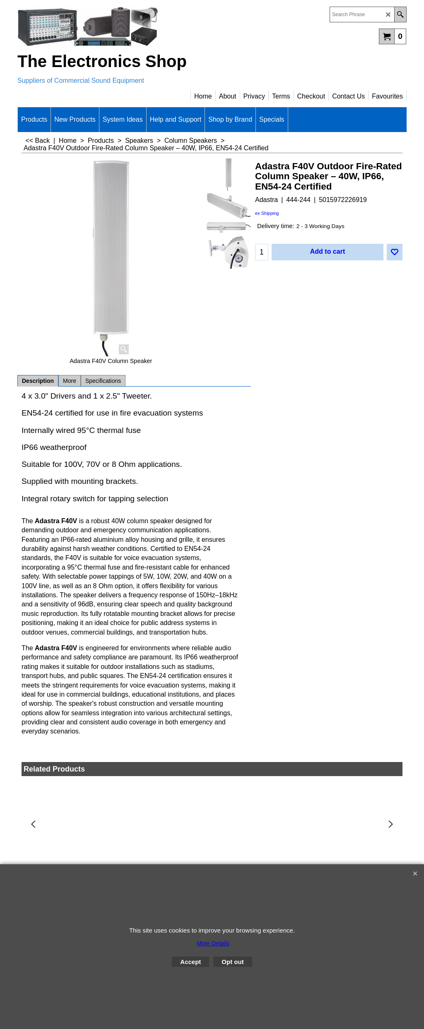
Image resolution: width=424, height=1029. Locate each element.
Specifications (103, 380)
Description (38, 380)
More (69, 380)
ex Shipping (267, 213)
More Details (213, 943)
